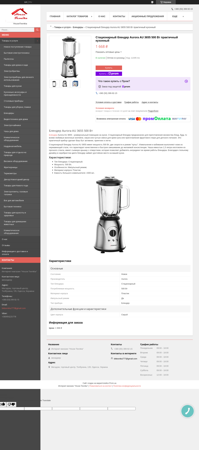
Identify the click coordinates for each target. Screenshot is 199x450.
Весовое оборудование (16, 161)
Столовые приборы (13, 100)
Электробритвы (12, 71)
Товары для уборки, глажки (17, 107)
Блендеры (9, 113)
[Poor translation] (11, 404)
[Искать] (37, 29)
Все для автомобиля (14, 200)
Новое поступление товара (17, 46)
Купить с (109, 73)
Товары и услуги (10, 40)
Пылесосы (9, 58)
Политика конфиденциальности (127, 386)
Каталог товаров (77, 16)
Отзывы (6, 245)
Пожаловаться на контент (100, 386)
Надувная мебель (13, 146)
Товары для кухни (13, 86)
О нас (4, 239)
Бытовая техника (12, 206)
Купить (108, 67)
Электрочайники (12, 125)
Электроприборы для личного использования (19, 78)
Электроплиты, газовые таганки (16, 193)
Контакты (119, 16)
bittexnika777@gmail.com (14, 308)
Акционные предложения (148, 16)
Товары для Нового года (16, 185)
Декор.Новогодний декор (16, 179)
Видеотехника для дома (16, 119)
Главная (55, 16)
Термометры (10, 173)
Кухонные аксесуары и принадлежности (15, 93)
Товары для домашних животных (15, 223)
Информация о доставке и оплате (15, 253)
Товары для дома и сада (16, 65)
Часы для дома (11, 131)
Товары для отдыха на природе (15, 153)
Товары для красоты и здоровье (15, 214)
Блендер (53, 135)
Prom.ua (112, 383)
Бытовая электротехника (16, 52)
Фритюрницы (10, 167)
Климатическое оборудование (11, 139)
